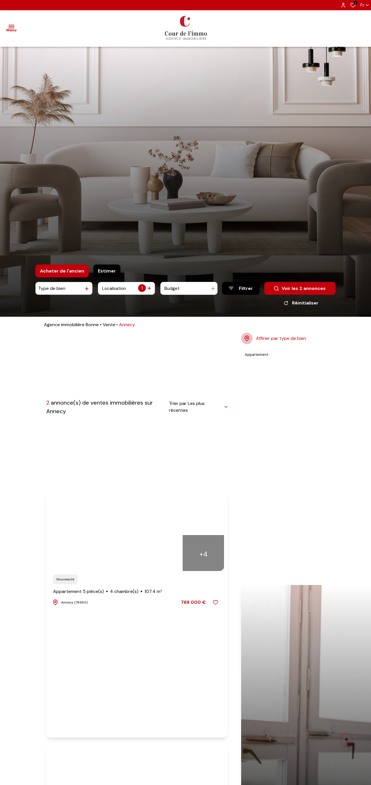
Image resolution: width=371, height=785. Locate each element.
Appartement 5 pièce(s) (107, 593)
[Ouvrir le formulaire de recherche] (241, 288)
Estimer (107, 271)
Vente (109, 327)
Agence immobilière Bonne (71, 327)
